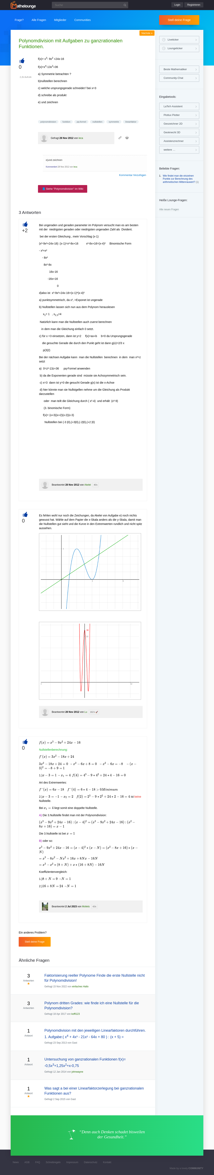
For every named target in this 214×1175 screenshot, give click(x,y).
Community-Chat (173, 77)
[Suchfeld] (90, 5)
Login (177, 4)
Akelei (87, 484)
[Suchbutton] (125, 5)
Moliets (86, 906)
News (16, 1162)
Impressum (72, 1162)
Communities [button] (82, 20)
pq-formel (81, 122)
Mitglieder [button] (60, 20)
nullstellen (97, 122)
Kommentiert (51, 167)
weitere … (169, 149)
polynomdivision (48, 122)
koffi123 (75, 1014)
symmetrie (114, 122)
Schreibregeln (53, 1162)
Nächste (147, 33)
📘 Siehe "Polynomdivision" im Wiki (62, 188)
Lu (85, 712)
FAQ (37, 1162)
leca (81, 138)
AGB (27, 1162)
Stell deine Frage (179, 20)
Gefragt (55, 138)
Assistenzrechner (174, 141)
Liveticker (173, 39)
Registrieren (193, 4)
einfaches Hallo (80, 986)
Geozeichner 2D (173, 123)
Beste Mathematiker (175, 69)
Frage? (19, 20)
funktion (66, 122)
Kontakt (107, 1162)
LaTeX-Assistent (173, 106)
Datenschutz (90, 1162)
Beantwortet (58, 484)
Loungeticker (175, 48)
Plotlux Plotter (172, 115)
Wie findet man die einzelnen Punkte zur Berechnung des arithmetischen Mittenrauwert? (179, 178)
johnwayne (77, 1071)
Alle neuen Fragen (169, 209)
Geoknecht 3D (172, 132)
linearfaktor (130, 122)
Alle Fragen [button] (39, 20)
